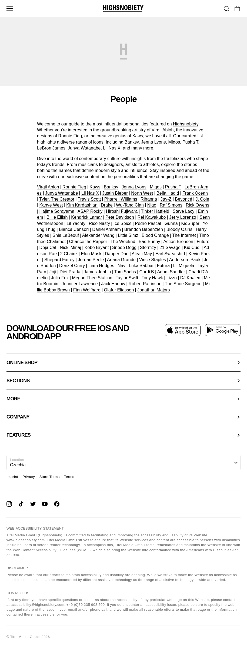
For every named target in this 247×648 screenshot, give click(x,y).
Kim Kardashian (81, 205)
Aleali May (142, 253)
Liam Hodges (101, 265)
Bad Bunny (149, 241)
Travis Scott (89, 199)
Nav (121, 265)
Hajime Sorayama (56, 211)
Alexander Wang (98, 235)
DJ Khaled (190, 277)
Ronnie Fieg (74, 187)
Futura (163, 265)
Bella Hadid (167, 193)
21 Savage (170, 247)
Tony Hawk (152, 277)
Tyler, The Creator (56, 199)
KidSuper (190, 223)
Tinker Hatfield (155, 211)
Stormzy (148, 247)
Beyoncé (183, 199)
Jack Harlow (113, 283)
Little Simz (128, 235)
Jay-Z (166, 199)
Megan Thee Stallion (92, 277)
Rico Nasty (99, 223)
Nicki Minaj (70, 247)
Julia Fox (60, 277)
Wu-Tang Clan (130, 205)
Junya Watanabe (61, 193)
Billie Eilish (57, 217)
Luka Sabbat (141, 265)
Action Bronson (178, 241)
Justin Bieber (115, 193)
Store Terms (49, 477)
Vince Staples (152, 259)
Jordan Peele (91, 259)
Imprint (12, 477)
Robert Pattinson (145, 283)
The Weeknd (123, 241)
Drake (107, 205)
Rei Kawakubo (152, 217)
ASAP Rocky (90, 211)
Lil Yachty (76, 223)
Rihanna (149, 199)
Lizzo (171, 277)
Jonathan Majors (153, 290)
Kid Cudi (192, 247)
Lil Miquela (183, 265)
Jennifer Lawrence (80, 283)
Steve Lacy (184, 211)
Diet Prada (70, 272)
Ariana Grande (121, 259)
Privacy (28, 477)
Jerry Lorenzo (182, 217)
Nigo (151, 205)
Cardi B (146, 272)
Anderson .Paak (185, 259)
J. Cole (202, 199)
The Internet (184, 235)
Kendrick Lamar (86, 217)
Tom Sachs (125, 272)
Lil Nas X (90, 193)
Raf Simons (171, 205)
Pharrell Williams (120, 199)
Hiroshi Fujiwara (122, 211)
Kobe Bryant (97, 247)
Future (203, 241)
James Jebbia (97, 272)
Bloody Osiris (179, 229)
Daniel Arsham (106, 229)
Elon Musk (91, 253)
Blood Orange (155, 235)
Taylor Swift (127, 277)
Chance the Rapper (88, 241)
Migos (156, 187)
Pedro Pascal (148, 223)
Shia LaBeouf (65, 235)
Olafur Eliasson (119, 290)
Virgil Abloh (48, 187)
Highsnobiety (185, 124)
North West (142, 193)
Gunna (171, 223)
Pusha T (173, 187)
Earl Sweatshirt (170, 253)
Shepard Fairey (59, 259)
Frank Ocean (195, 193)
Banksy (111, 187)
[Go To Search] (226, 8)
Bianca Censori (74, 229)
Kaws (95, 187)
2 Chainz (69, 253)
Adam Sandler (171, 272)
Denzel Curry (72, 265)
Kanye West (51, 205)
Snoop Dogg (124, 247)
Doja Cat (47, 247)
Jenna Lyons (134, 187)
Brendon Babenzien (143, 229)
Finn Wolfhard (87, 290)
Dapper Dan (117, 253)
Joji (52, 272)
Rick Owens (197, 205)
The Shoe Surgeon (183, 283)
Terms (69, 477)
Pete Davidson (119, 217)
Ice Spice (123, 223)
